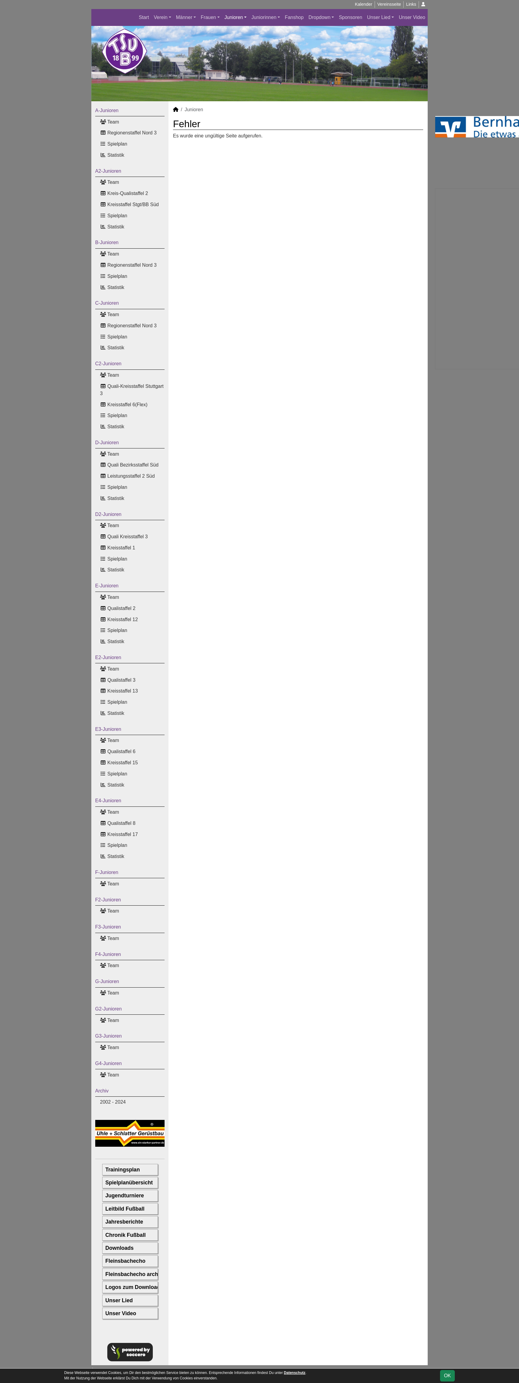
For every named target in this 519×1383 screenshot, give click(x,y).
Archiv (102, 1090)
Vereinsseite (389, 4)
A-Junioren (106, 110)
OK (447, 1375)
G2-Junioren (108, 1008)
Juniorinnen (263, 17)
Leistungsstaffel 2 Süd (127, 476)
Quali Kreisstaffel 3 (124, 536)
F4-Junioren (108, 954)
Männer (184, 17)
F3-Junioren (108, 926)
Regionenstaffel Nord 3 (128, 132)
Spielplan (113, 143)
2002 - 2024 (113, 1102)
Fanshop (294, 17)
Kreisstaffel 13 (119, 690)
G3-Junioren (108, 1036)
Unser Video (412, 17)
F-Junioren (106, 872)
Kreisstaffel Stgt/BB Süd (129, 204)
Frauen (208, 17)
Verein (160, 17)
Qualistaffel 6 (118, 751)
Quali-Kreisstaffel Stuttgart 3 (132, 390)
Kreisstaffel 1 (117, 547)
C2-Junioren (108, 363)
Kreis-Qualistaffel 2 (124, 193)
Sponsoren (350, 17)
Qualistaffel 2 (118, 608)
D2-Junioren (108, 514)
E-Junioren (106, 585)
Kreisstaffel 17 (119, 834)
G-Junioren (107, 981)
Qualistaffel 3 (118, 680)
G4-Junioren (108, 1063)
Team (109, 121)
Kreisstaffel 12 (119, 619)
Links (411, 4)
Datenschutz (294, 1373)
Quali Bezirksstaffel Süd (129, 464)
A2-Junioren (108, 171)
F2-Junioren (108, 899)
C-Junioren (107, 303)
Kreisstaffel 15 (119, 762)
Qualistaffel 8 (118, 823)
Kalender (363, 4)
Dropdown (319, 17)
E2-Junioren (108, 657)
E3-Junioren (108, 729)
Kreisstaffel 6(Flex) (124, 404)
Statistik (112, 155)
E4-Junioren (108, 800)
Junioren (234, 17)
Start (144, 17)
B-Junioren (106, 242)
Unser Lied (378, 17)
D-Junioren (107, 442)
